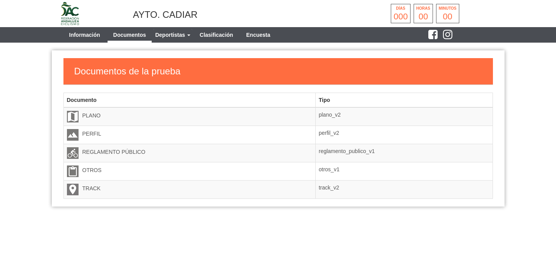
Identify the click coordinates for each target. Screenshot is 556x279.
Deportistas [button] (172, 35)
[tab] (172, 35)
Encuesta (258, 35)
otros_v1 (329, 169)
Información (84, 35)
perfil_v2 (329, 133)
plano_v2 (330, 115)
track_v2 (329, 187)
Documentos (129, 35)
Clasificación (216, 35)
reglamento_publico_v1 (347, 151)
